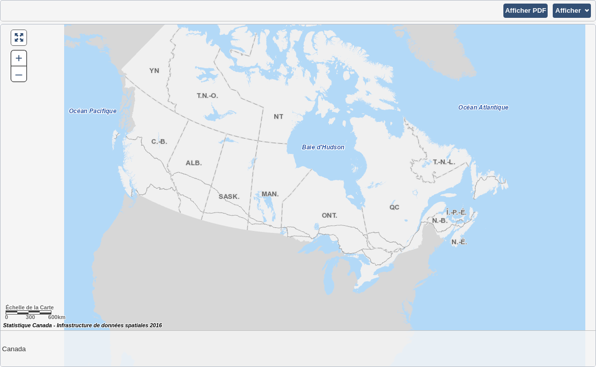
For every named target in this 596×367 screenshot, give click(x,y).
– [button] (18, 74)
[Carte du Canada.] (298, 195)
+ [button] (18, 58)
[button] (525, 11)
